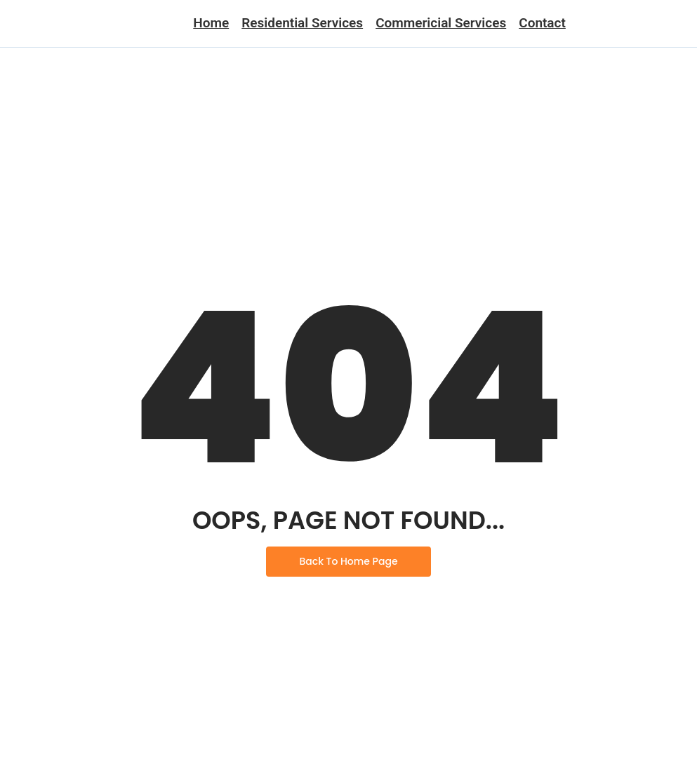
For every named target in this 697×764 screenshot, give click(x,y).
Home (211, 23)
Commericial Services (441, 23)
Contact (542, 23)
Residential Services (302, 23)
